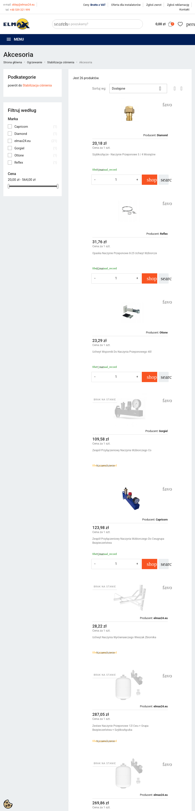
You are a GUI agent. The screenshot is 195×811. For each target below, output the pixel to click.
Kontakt (184, 9)
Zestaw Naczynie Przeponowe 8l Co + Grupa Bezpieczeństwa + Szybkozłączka (160, 631)
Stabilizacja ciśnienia (37, 85)
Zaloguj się (157, 766)
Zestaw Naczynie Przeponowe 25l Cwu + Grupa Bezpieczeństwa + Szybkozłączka (99, 542)
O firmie (106, 771)
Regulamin (108, 766)
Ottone (35, 155)
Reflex (35, 162)
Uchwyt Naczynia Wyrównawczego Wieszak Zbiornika (158, 353)
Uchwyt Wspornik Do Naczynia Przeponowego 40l (94, 255)
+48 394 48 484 (18, 784)
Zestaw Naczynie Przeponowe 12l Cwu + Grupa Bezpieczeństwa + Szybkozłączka (99, 454)
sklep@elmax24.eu (18, 4)
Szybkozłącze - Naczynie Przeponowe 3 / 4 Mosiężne (98, 156)
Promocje (59, 760)
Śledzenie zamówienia (165, 760)
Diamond (35, 134)
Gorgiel (35, 148)
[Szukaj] (97, 24)
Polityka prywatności (115, 760)
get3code (116, 803)
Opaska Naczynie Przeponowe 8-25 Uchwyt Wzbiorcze (159, 156)
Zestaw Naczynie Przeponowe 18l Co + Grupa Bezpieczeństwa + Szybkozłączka (161, 542)
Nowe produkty (62, 766)
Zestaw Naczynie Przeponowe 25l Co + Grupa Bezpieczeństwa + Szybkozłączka (99, 631)
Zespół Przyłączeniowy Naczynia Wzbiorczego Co (157, 255)
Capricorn (35, 126)
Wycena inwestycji (113, 777)
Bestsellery (59, 771)
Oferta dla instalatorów (126, 4)
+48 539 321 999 (18, 9)
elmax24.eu (35, 141)
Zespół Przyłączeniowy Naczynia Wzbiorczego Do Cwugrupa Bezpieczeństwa (95, 355)
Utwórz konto (159, 771)
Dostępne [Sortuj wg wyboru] (138, 88)
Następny (177, 676)
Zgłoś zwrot (153, 4)
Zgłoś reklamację (178, 4)
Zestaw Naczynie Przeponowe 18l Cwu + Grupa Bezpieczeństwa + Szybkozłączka (161, 454)
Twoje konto (159, 752)
